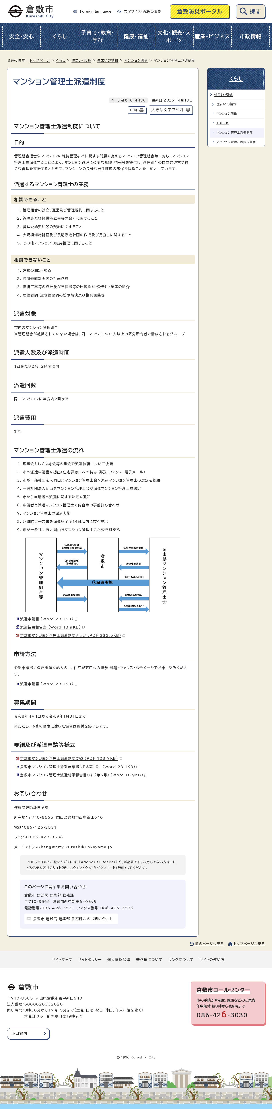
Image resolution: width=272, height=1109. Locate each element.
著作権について (149, 959)
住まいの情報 (107, 60)
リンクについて (181, 959)
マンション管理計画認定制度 (236, 142)
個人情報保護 (118, 959)
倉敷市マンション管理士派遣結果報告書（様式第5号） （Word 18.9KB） (83, 775)
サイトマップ (62, 959)
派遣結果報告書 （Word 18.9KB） (52, 627)
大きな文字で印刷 (167, 110)
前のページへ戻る (209, 943)
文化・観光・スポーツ (174, 36)
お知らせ (222, 123)
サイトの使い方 (212, 959)
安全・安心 (21, 36)
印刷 (133, 110)
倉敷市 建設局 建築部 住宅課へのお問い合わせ (73, 919)
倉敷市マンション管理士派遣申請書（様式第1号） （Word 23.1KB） (79, 767)
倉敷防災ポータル (200, 11)
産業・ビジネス (212, 36)
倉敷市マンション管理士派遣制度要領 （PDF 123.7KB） (71, 758)
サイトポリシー (89, 959)
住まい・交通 (81, 60)
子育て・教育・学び (98, 36)
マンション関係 (136, 60)
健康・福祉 (136, 36)
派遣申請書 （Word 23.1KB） (48, 619)
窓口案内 (19, 1033)
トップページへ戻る (249, 943)
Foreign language (95, 11)
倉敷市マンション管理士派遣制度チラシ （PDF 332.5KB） (72, 635)
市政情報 (251, 36)
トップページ (40, 60)
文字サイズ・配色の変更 (142, 11)
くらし (59, 36)
